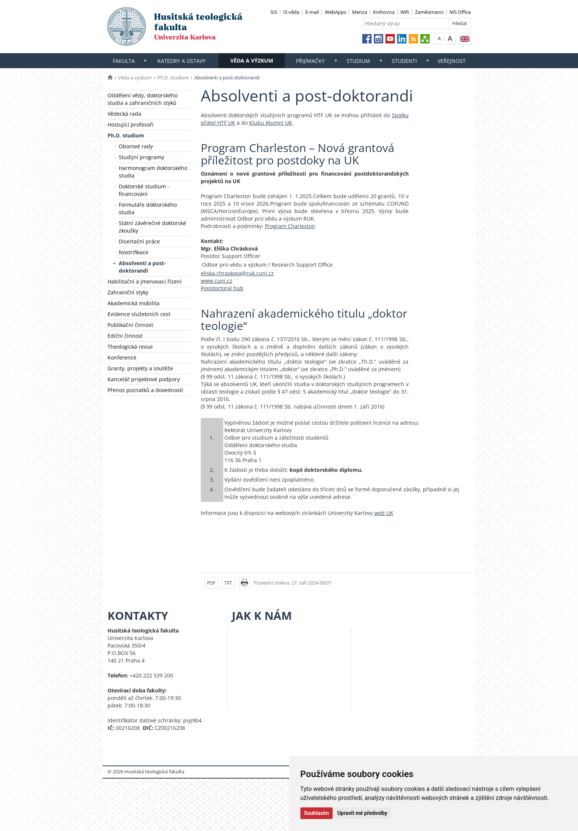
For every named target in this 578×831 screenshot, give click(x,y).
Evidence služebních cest (139, 314)
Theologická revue (130, 346)
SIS (273, 12)
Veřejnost (452, 60)
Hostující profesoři (131, 124)
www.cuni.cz (216, 280)
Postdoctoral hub (222, 288)
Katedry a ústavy (181, 60)
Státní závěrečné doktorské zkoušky (152, 226)
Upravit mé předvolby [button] (362, 813)
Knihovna (383, 12)
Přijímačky (310, 60)
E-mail (312, 12)
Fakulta (124, 60)
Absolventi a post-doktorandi (142, 267)
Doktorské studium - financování (144, 190)
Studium (358, 60)
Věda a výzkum (251, 60)
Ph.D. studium (173, 77)
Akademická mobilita (134, 303)
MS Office (460, 12)
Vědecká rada (124, 113)
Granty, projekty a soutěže (140, 368)
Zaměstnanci (429, 12)
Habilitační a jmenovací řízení (145, 281)
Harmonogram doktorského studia (153, 171)
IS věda (291, 12)
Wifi (404, 12)
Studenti (404, 60)
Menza (359, 12)
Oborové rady (136, 146)
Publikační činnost (130, 324)
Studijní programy (141, 157)
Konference (122, 357)
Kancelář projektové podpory (144, 379)
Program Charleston (290, 226)
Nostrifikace (133, 252)
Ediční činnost (125, 335)
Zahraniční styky (128, 292)
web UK (383, 512)
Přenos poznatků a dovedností (145, 390)
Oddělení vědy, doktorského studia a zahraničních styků (143, 99)
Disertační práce (139, 241)
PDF (211, 583)
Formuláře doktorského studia (148, 208)
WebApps (335, 12)
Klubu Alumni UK (270, 122)
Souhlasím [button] (316, 813)
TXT (228, 583)
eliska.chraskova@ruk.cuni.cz (237, 273)
